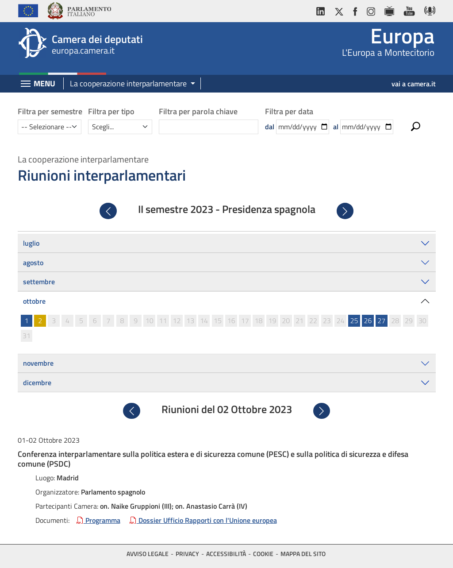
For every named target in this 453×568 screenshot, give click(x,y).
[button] (129, 84)
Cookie (263, 553)
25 (354, 320)
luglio (31, 243)
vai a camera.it (414, 83)
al (335, 126)
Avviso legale (148, 553)
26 (368, 320)
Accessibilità (226, 553)
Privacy (187, 553)
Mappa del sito (303, 553)
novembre (38, 363)
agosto (33, 262)
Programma (98, 520)
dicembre (37, 382)
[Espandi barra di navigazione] (26, 85)
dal (269, 126)
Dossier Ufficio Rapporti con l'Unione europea (203, 520)
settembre (39, 281)
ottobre (34, 301)
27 (381, 320)
